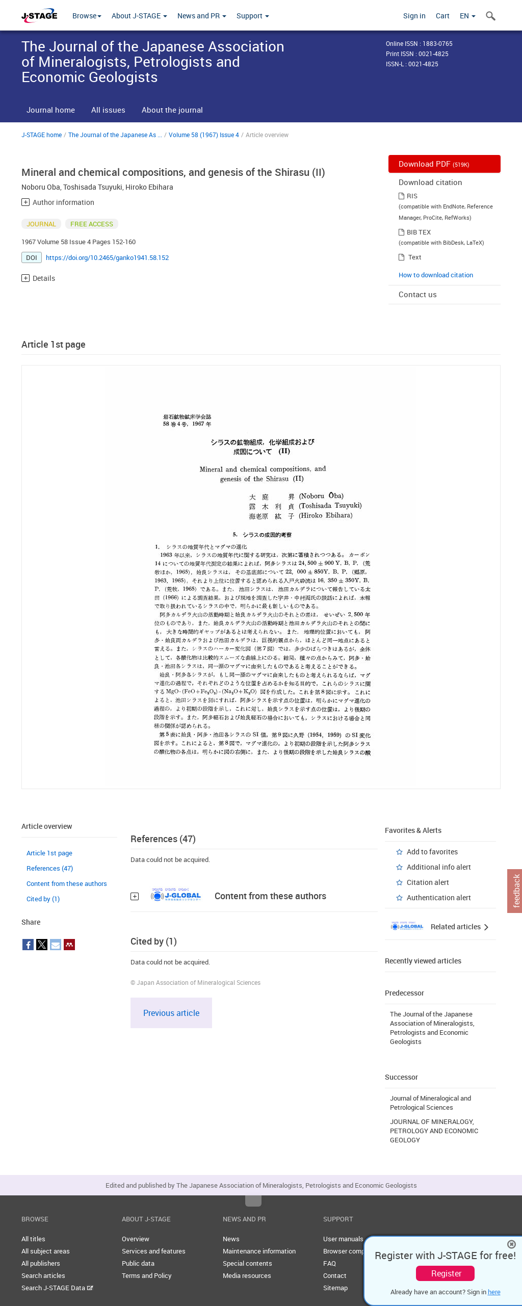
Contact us (418, 294)
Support (253, 15)
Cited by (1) (43, 898)
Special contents (247, 1263)
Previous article (171, 1012)
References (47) (50, 868)
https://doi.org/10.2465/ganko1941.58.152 (107, 257)
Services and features (154, 1251)
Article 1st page (49, 852)
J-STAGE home (41, 134)
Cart (443, 15)
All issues (108, 110)
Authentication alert (439, 897)
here (494, 1291)
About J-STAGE (139, 15)
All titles (33, 1238)
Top (253, 1201)
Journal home (51, 110)
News (231, 1238)
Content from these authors (67, 883)
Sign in (414, 15)
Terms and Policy (147, 1275)
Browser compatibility (355, 1251)
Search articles (43, 1275)
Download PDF (434, 164)
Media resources (247, 1275)
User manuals (343, 1238)
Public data (138, 1263)
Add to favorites (432, 851)
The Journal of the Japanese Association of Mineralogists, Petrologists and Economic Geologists (432, 1027)
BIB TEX (419, 232)
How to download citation (436, 274)
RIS (412, 195)
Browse (86, 15)
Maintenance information (259, 1251)
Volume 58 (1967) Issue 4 (204, 134)
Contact (335, 1275)
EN (468, 15)
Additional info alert (439, 867)
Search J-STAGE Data (57, 1287)
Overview (135, 1238)
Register (446, 1273)
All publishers (40, 1263)
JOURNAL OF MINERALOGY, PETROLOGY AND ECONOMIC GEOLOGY (434, 1130)
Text (415, 257)
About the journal (172, 110)
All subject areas (45, 1251)
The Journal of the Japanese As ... (115, 134)
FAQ (329, 1263)
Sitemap (335, 1287)
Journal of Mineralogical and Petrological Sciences (430, 1102)
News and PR (201, 15)
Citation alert (428, 882)
